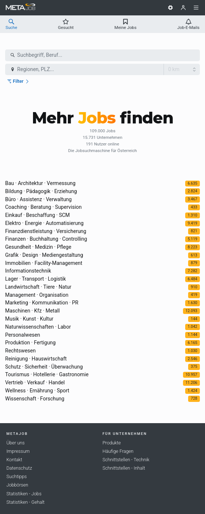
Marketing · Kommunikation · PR (41, 303)
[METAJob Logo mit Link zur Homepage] (20, 8)
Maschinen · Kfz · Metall (32, 311)
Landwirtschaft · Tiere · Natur (38, 287)
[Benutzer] (183, 8)
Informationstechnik (28, 271)
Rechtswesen (20, 351)
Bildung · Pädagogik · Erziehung (41, 191)
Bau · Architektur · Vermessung (40, 183)
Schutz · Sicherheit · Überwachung (44, 367)
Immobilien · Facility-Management (43, 263)
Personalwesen (22, 335)
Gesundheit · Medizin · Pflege (38, 247)
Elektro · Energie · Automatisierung (44, 223)
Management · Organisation (36, 295)
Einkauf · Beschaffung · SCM (37, 215)
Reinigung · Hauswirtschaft (36, 359)
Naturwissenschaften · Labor (38, 327)
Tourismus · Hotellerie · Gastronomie (46, 374)
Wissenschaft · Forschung (34, 399)
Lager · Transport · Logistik (35, 279)
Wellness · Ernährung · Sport (37, 390)
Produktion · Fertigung (30, 342)
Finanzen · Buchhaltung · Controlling (46, 239)
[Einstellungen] (170, 8)
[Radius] (182, 69)
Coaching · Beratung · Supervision (43, 207)
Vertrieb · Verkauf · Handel (35, 382)
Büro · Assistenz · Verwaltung (38, 199)
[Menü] (196, 8)
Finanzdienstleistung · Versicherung (45, 231)
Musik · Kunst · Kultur (29, 319)
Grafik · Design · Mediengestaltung (44, 255)
